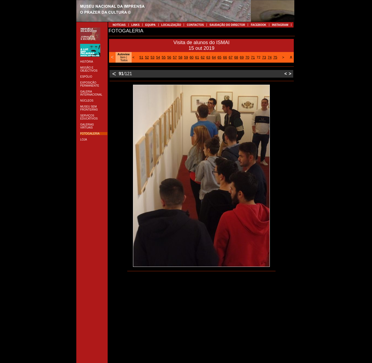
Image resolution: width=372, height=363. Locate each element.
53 (152, 57)
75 (275, 57)
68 (236, 57)
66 (225, 57)
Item (122, 57)
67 (230, 57)
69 (242, 57)
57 (175, 57)
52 (147, 57)
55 (163, 57)
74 (269, 57)
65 (219, 57)
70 (247, 57)
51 (141, 57)
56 (169, 57)
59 (186, 57)
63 (208, 57)
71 (253, 57)
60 (191, 57)
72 (258, 57)
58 (180, 57)
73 (264, 57)
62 (203, 57)
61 (197, 57)
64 (214, 57)
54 (158, 57)
